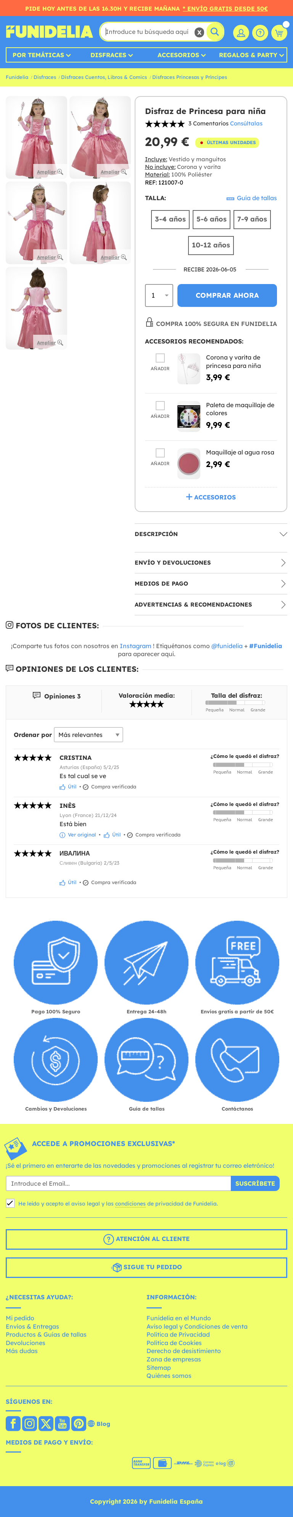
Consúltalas (246, 123)
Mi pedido (20, 1318)
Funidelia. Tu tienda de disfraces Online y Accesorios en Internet (49, 32)
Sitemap (158, 1367)
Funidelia (17, 77)
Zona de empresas (173, 1359)
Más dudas (22, 1351)
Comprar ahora (227, 295)
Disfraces (108, 55)
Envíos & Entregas (32, 1326)
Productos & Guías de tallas (46, 1334)
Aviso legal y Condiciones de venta (197, 1326)
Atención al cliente (146, 1239)
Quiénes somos (169, 1375)
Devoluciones (25, 1343)
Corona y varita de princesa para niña (233, 361)
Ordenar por (33, 734)
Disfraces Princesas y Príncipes (189, 77)
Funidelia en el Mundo (178, 1318)
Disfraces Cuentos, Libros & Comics (104, 77)
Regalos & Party (248, 55)
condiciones (130, 1203)
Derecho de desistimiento (183, 1351)
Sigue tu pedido (146, 1267)
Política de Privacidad (178, 1334)
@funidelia (227, 646)
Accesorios (178, 55)
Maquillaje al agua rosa (240, 452)
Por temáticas (38, 55)
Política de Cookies (174, 1343)
